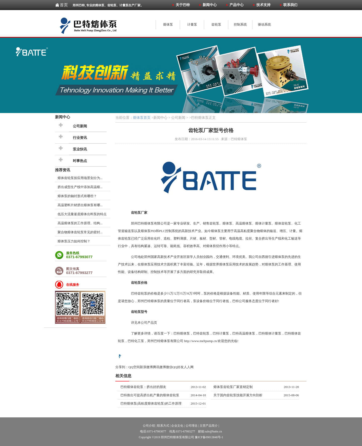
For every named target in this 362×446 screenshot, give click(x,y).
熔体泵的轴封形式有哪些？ (77, 196)
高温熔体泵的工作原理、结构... (80, 223)
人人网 (189, 367)
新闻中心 (62, 117)
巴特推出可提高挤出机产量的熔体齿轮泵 (149, 395)
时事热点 (80, 161)
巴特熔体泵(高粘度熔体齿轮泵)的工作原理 (151, 403)
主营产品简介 (209, 425)
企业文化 (177, 425)
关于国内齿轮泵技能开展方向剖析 (237, 395)
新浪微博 (146, 367)
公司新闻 (80, 126)
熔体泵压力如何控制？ (74, 241)
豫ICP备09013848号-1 (209, 437)
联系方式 (163, 425)
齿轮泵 (286, 223)
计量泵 (224, 333)
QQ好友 (178, 367)
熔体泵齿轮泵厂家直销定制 (233, 387)
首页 (64, 5)
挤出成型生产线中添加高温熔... (80, 187)
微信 (169, 367)
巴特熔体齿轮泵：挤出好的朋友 (143, 387)
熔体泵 (149, 223)
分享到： (121, 367)
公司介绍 (149, 425)
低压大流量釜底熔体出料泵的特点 (82, 214)
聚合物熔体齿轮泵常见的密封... (80, 232)
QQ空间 (134, 367)
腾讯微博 (159, 367)
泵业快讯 (80, 149)
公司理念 (192, 425)
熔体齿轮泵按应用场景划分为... (80, 178)
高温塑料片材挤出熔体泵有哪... (80, 205)
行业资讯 (80, 138)
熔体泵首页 (142, 118)
